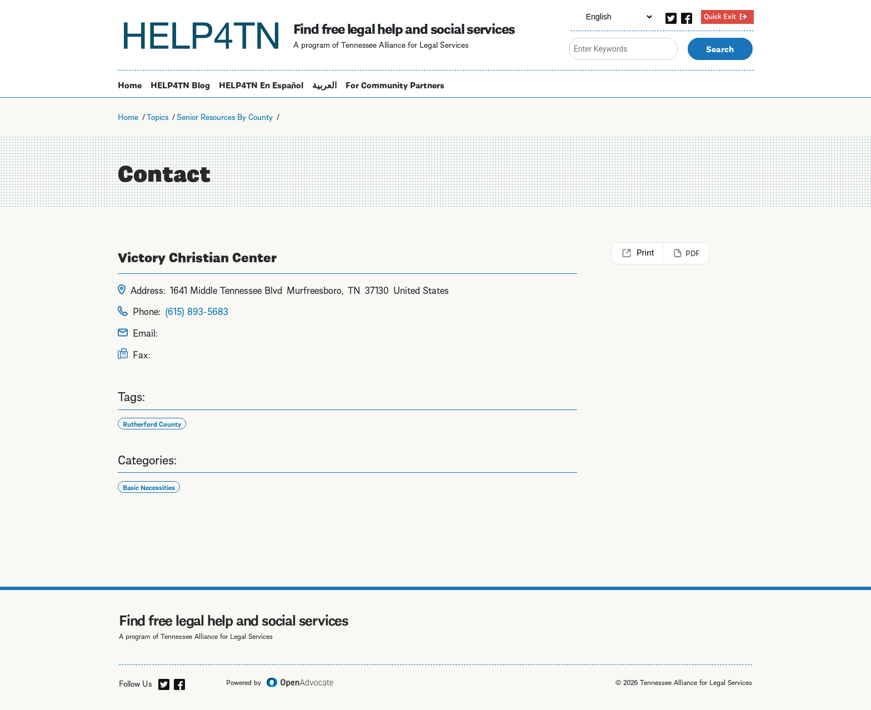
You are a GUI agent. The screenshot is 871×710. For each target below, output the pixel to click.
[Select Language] (612, 17)
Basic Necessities (149, 487)
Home (130, 84)
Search (720, 48)
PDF (692, 252)
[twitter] (671, 16)
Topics (157, 116)
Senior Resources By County (225, 116)
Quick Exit (720, 15)
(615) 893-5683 (196, 310)
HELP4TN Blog (180, 84)
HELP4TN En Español (261, 84)
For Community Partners (395, 84)
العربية (324, 84)
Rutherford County (152, 423)
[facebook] (686, 16)
